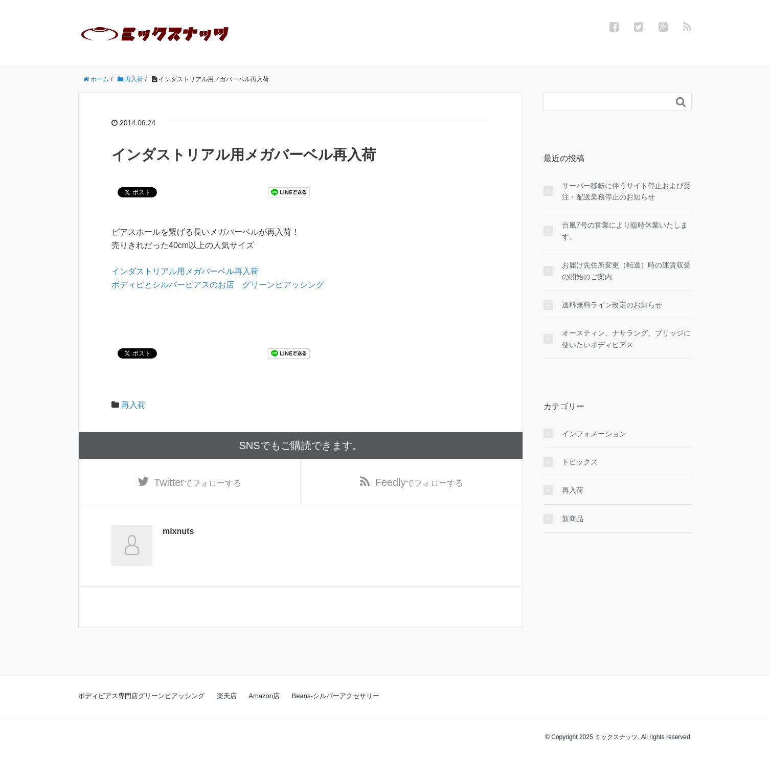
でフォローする (197, 482)
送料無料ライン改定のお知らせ (612, 305)
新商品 (572, 519)
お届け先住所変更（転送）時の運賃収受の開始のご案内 (626, 270)
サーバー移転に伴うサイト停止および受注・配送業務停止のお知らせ (626, 191)
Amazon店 (264, 696)
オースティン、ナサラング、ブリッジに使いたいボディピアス (626, 338)
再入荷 (133, 404)
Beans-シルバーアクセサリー (335, 696)
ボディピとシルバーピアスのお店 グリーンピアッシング (217, 284)
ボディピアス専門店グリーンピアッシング (141, 696)
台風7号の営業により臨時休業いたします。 (625, 230)
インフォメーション (594, 434)
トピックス (580, 462)
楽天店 (227, 696)
